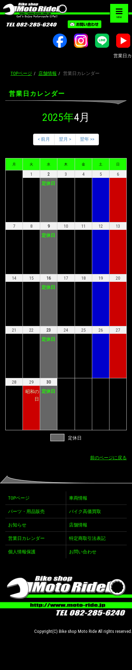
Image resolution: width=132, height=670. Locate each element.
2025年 (58, 117)
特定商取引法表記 (87, 538)
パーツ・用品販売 (26, 511)
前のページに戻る (108, 457)
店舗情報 (47, 73)
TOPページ (21, 73)
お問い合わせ (82, 551)
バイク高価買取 (85, 511)
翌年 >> (87, 139)
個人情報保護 (22, 551)
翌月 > (65, 139)
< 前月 (44, 139)
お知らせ (17, 525)
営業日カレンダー (26, 538)
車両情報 (78, 498)
